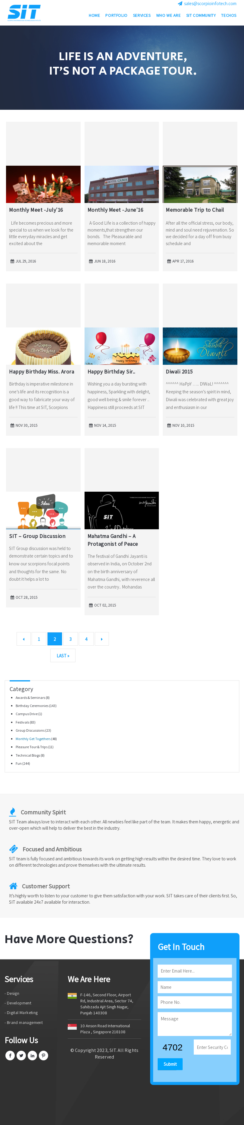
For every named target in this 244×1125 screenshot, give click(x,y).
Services (142, 16)
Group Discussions (30, 730)
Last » (63, 656)
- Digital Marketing (21, 1012)
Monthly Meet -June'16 (116, 209)
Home (94, 16)
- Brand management (24, 1022)
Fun (19, 763)
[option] (122, 68)
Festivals (23, 722)
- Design (12, 993)
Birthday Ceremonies (32, 705)
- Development (18, 1003)
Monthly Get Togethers (33, 738)
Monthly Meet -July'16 (36, 209)
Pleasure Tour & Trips (32, 747)
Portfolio (116, 16)
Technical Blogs (28, 755)
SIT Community (201, 16)
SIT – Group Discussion (37, 536)
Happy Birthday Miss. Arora (41, 371)
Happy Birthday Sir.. (111, 371)
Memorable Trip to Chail (195, 209)
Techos (228, 16)
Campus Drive (27, 714)
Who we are (168, 16)
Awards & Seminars (31, 697)
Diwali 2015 (179, 371)
